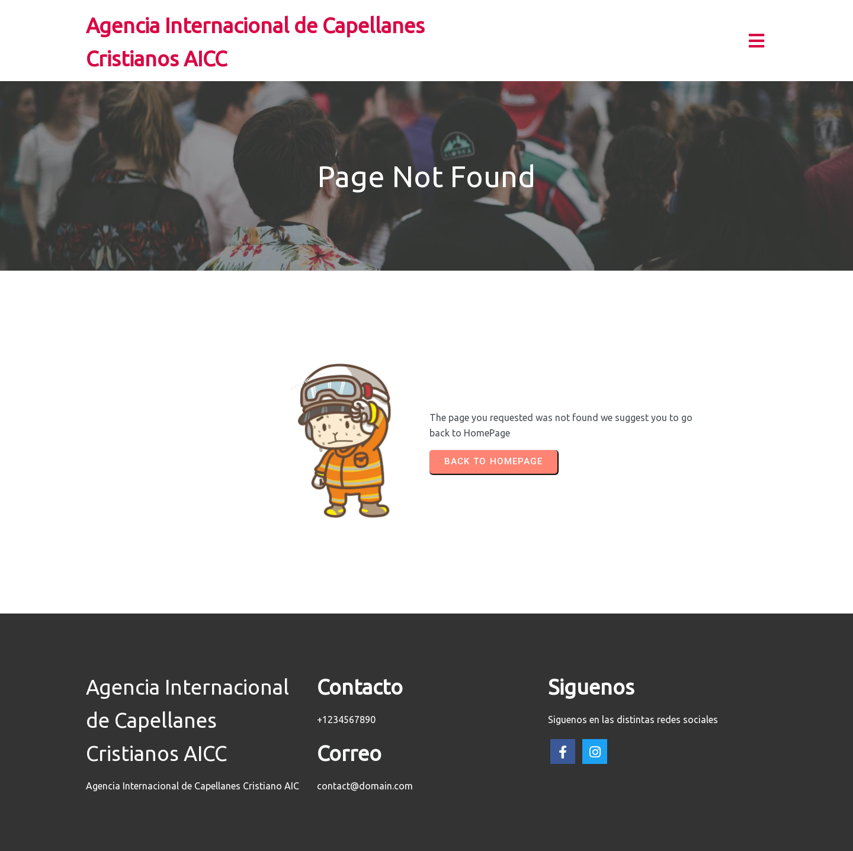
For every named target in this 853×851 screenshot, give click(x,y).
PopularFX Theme (458, 836)
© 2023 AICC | (389, 836)
